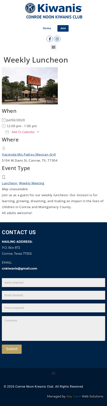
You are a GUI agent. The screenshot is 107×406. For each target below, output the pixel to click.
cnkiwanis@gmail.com (19, 268)
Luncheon (9, 183)
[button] (54, 47)
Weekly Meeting (31, 183)
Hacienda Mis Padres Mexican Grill (29, 154)
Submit (12, 349)
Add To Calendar (20, 132)
